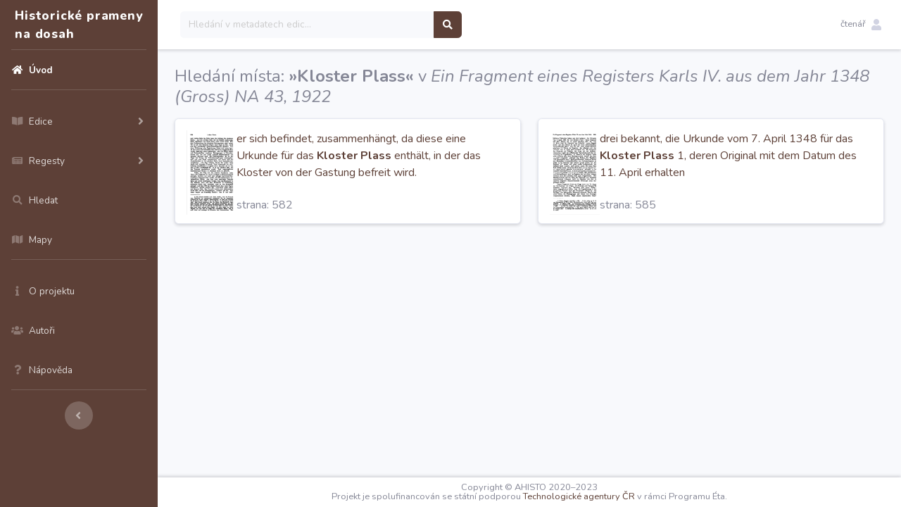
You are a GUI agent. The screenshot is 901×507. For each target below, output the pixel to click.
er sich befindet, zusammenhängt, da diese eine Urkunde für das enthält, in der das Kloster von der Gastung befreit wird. (359, 155)
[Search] (307, 24)
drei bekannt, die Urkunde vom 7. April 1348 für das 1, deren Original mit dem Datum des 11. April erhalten (728, 155)
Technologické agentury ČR (579, 496)
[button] (861, 24)
